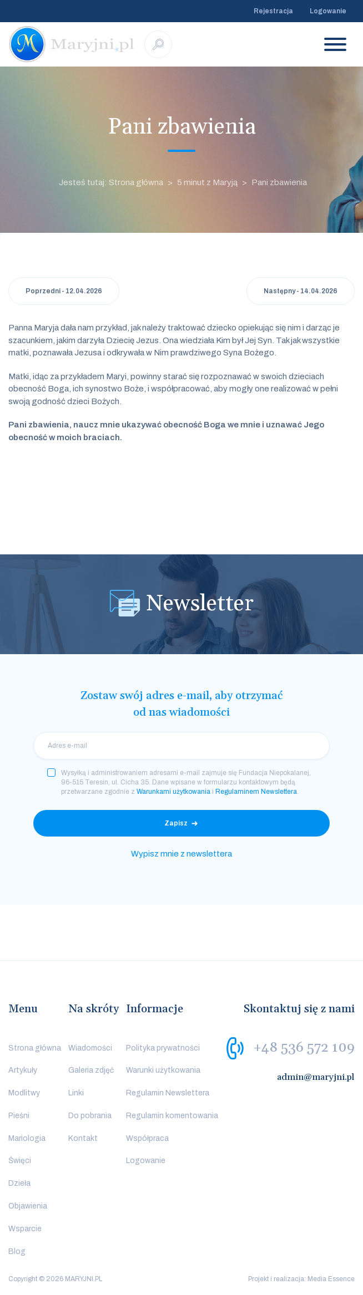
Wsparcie (25, 1229)
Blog (17, 1251)
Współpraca (147, 1138)
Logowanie (328, 11)
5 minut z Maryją (207, 182)
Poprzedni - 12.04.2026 (64, 291)
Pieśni (18, 1116)
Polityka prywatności (163, 1048)
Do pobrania (90, 1116)
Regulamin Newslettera (167, 1093)
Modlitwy (24, 1093)
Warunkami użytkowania (173, 792)
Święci (19, 1160)
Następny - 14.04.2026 (300, 291)
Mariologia (27, 1138)
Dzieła (19, 1183)
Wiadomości (90, 1048)
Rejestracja (273, 11)
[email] (181, 745)
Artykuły (22, 1070)
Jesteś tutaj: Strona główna (111, 182)
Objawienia (27, 1206)
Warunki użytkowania (163, 1070)
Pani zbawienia (279, 182)
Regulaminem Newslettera (256, 792)
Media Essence (331, 1279)
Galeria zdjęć (91, 1070)
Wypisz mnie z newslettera (181, 853)
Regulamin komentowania (172, 1116)
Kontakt (83, 1138)
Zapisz (176, 823)
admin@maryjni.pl (316, 1077)
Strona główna (34, 1048)
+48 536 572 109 (304, 1047)
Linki (76, 1093)
